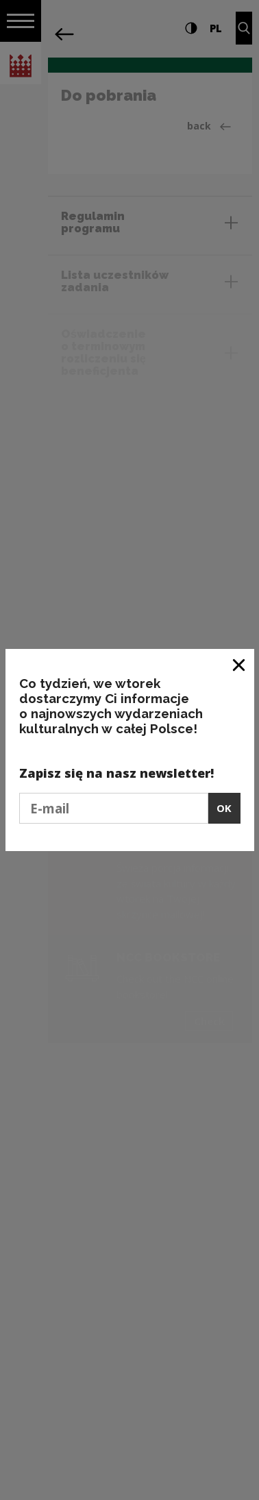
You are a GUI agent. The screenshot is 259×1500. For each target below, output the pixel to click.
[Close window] (239, 664)
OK (224, 808)
